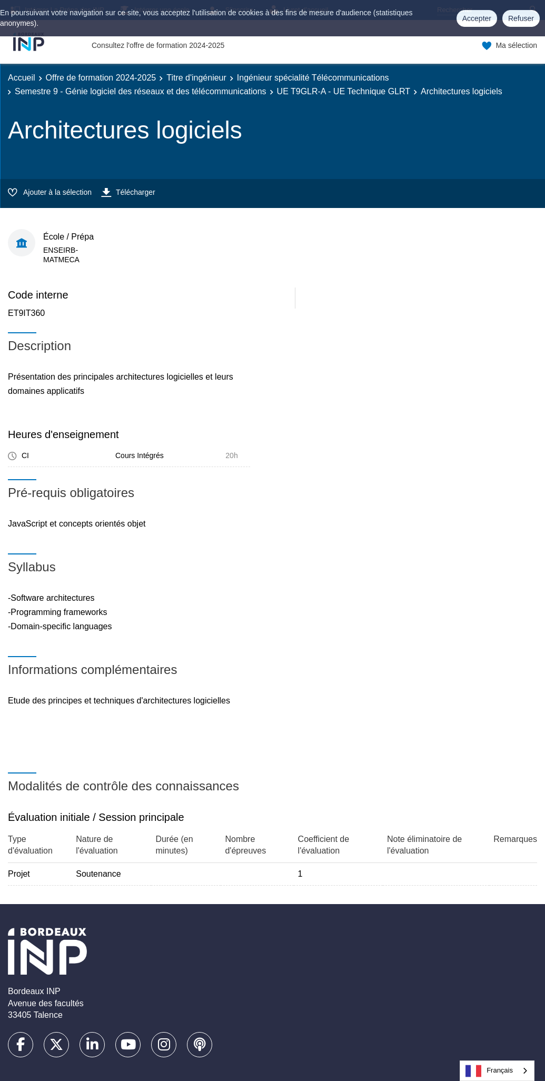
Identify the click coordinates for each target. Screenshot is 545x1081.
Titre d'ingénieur (196, 77)
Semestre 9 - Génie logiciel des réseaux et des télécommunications (140, 91)
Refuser (521, 18)
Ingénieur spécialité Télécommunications (313, 77)
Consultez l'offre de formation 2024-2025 (158, 45)
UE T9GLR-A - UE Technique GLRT (343, 91)
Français (489, 1071)
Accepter (476, 18)
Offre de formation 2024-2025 (101, 77)
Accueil (21, 77)
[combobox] (497, 1070)
